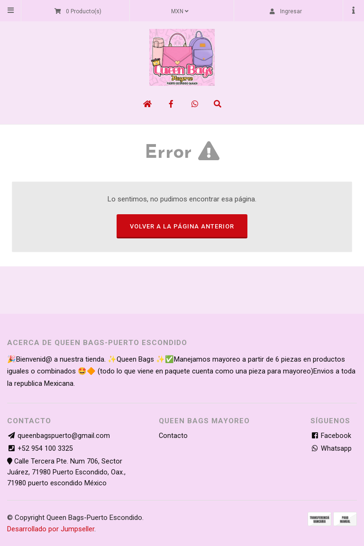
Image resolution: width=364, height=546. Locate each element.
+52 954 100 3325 (45, 449)
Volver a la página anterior (182, 226)
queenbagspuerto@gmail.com (64, 436)
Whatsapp (331, 449)
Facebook (330, 436)
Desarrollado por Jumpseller (50, 529)
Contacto (173, 436)
